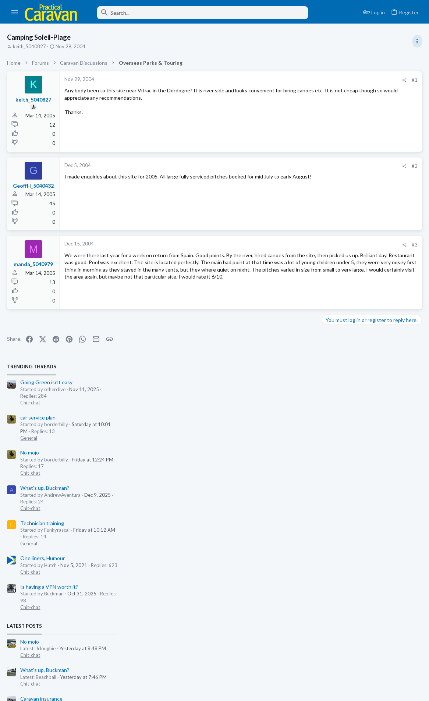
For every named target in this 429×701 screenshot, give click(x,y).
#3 (296, 245)
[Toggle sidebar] (417, 41)
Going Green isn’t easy (351, 91)
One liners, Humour (347, 266)
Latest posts (328, 334)
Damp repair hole (344, 528)
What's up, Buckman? (349, 196)
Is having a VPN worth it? (353, 295)
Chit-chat (334, 111)
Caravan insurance (346, 407)
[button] (14, 12)
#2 (296, 166)
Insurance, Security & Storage (356, 421)
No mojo (334, 161)
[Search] (197, 12)
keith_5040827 (29, 46)
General (333, 146)
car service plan (342, 126)
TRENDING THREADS (336, 75)
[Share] (286, 80)
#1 (296, 80)
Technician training (346, 231)
